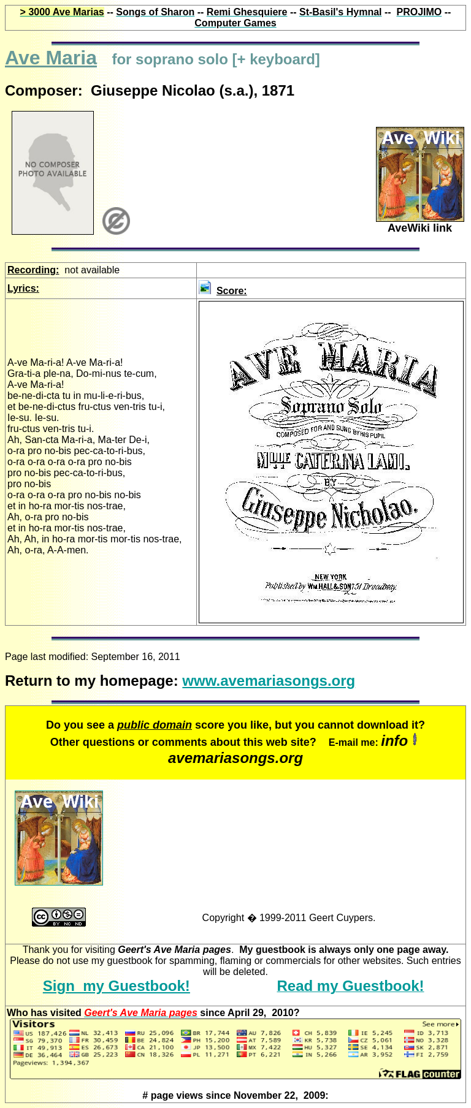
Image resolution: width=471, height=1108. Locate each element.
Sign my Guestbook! (116, 985)
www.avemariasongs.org (268, 680)
